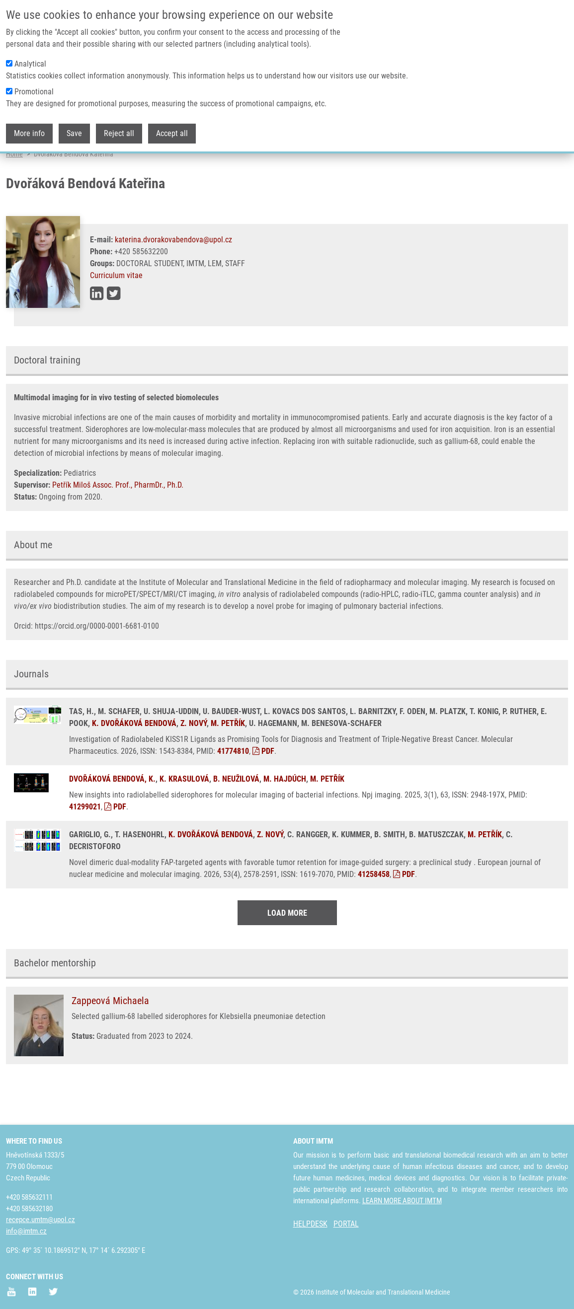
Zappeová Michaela (110, 1038)
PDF (263, 788)
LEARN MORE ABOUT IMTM (402, 1200)
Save (74, 130)
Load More (287, 950)
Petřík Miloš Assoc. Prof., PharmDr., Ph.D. (117, 522)
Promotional (34, 88)
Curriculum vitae (116, 312)
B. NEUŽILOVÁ (236, 816)
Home (14, 191)
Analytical (30, 61)
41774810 (233, 788)
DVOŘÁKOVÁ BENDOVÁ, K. (112, 816)
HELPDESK (310, 1224)
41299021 (85, 844)
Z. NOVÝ (193, 760)
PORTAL (346, 1224)
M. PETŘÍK (228, 760)
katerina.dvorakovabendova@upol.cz (173, 277)
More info (29, 130)
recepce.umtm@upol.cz (40, 1220)
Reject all (119, 130)
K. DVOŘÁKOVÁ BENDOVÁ (134, 760)
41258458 (374, 911)
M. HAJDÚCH (284, 816)
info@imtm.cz (26, 1231)
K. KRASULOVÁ (184, 816)
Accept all (172, 130)
